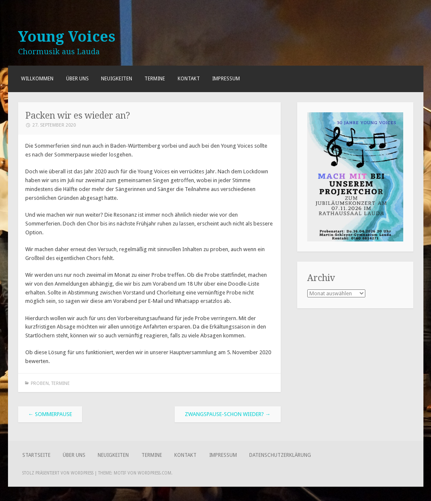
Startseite (36, 455)
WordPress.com (154, 473)
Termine (154, 79)
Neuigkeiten (116, 79)
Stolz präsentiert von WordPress (57, 473)
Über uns (77, 79)
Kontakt (189, 79)
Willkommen (37, 79)
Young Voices (66, 36)
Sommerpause (50, 414)
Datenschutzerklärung (280, 455)
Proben (40, 383)
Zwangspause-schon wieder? (228, 414)
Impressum (226, 79)
